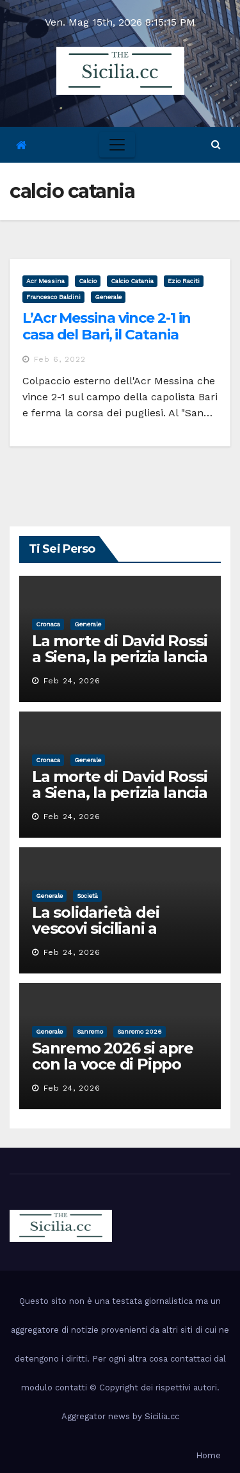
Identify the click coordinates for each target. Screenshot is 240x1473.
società (87, 895)
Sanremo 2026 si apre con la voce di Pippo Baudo (112, 1064)
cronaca (48, 624)
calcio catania (132, 280)
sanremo (90, 1031)
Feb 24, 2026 (72, 680)
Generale (108, 296)
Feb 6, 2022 (60, 359)
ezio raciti (184, 280)
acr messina (45, 280)
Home (208, 1455)
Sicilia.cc (162, 1416)
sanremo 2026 (139, 1031)
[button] (216, 144)
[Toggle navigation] (117, 145)
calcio (88, 280)
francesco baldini (53, 296)
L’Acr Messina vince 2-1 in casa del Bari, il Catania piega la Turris (106, 335)
